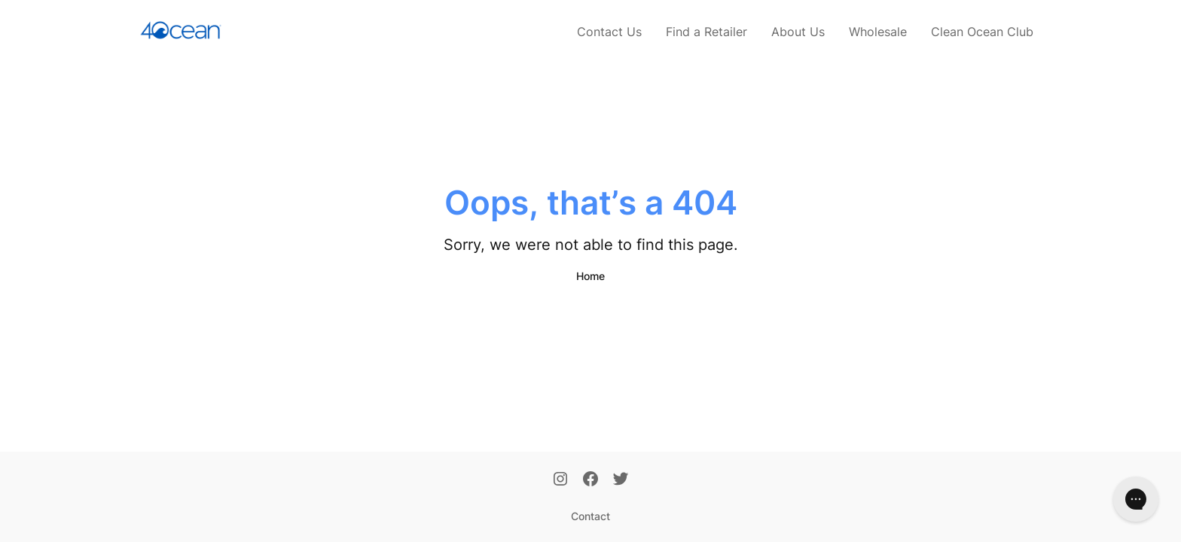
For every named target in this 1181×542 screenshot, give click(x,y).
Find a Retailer (706, 31)
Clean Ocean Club (982, 31)
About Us (798, 31)
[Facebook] (590, 480)
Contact (590, 516)
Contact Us (609, 31)
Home (590, 275)
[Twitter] (621, 480)
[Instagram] (560, 480)
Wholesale (878, 31)
